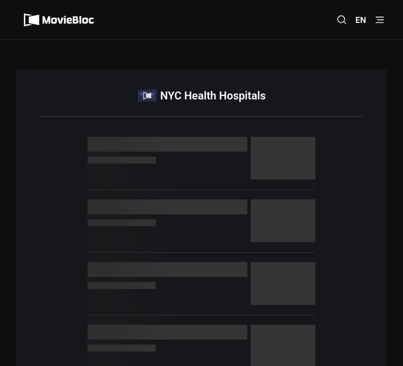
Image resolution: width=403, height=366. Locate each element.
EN (360, 20)
